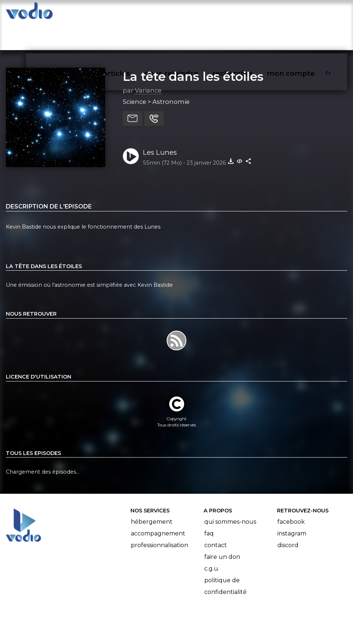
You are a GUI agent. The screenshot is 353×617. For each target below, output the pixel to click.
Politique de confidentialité (225, 557)
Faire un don (222, 528)
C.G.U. (211, 540)
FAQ (209, 504)
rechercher (245, 13)
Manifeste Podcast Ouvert (197, 590)
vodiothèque (83, 13)
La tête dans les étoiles (193, 48)
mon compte (303, 13)
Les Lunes (160, 124)
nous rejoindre (186, 13)
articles (133, 13)
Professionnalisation (159, 516)
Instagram (291, 504)
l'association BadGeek (114, 600)
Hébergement (151, 493)
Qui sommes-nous (230, 493)
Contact (215, 516)
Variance (148, 61)
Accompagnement (158, 504)
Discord (288, 516)
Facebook (291, 493)
